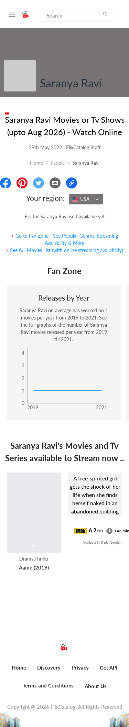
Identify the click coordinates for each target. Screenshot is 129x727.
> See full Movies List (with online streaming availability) (64, 250)
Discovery (49, 667)
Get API (108, 667)
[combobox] (86, 199)
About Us (96, 686)
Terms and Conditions (48, 685)
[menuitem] (19, 671)
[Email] (55, 182)
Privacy (80, 667)
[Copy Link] (71, 182)
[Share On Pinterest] (22, 182)
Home (36, 163)
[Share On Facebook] (5, 182)
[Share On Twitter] (38, 182)
